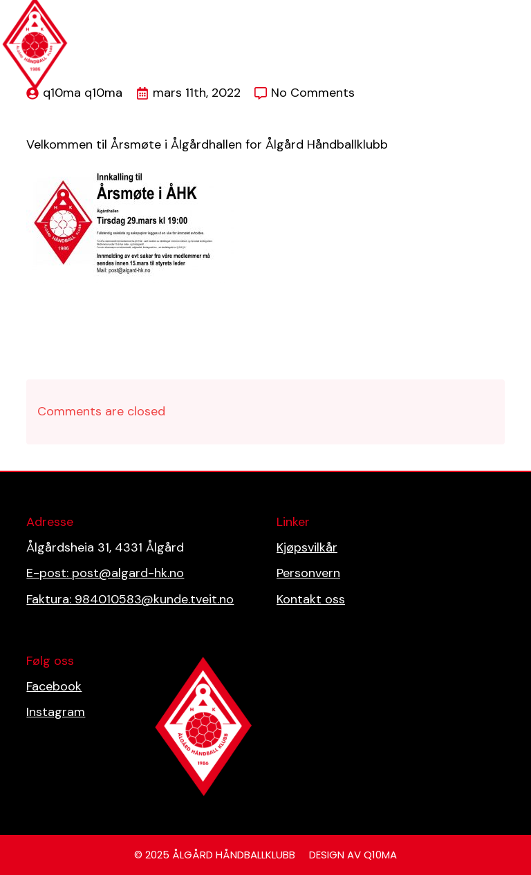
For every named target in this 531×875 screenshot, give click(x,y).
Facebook (54, 686)
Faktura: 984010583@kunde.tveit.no (130, 599)
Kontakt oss (311, 599)
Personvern (308, 573)
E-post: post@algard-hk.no (105, 573)
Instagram (55, 712)
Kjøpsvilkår (307, 547)
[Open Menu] (513, 11)
